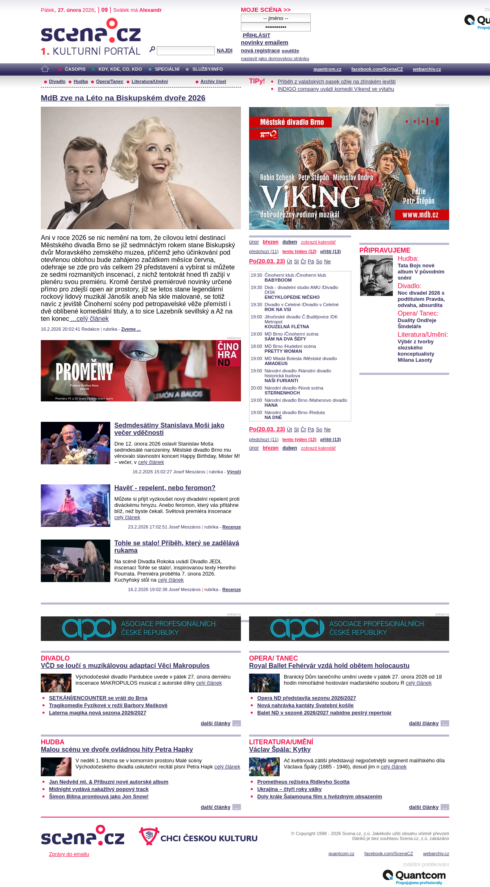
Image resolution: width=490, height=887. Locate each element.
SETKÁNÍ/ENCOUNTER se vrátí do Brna (98, 698)
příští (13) (330, 251)
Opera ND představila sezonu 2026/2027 (306, 698)
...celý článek (89, 318)
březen (270, 242)
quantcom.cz (327, 69)
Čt (303, 261)
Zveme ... (131, 329)
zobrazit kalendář (318, 242)
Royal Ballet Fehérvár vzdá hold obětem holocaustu (329, 665)
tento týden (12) (299, 251)
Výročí (234, 471)
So (319, 261)
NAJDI (224, 50)
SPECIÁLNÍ (167, 69)
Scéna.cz (55, 21)
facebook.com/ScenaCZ (377, 69)
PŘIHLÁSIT (256, 35)
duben (290, 242)
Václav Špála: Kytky (280, 749)
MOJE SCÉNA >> (266, 9)
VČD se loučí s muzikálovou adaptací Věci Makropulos (125, 665)
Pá (311, 261)
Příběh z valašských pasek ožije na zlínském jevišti (337, 81)
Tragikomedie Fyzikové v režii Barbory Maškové (108, 705)
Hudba (81, 81)
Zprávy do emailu (69, 854)
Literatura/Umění (149, 81)
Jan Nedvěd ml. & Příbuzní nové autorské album (108, 782)
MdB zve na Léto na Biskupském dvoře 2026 (123, 98)
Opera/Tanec (109, 81)
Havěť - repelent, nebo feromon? (165, 487)
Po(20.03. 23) (267, 261)
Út (289, 261)
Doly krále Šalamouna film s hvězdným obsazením (319, 796)
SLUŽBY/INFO (207, 69)
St (296, 261)
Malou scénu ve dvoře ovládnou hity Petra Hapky (117, 749)
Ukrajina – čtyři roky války (289, 789)
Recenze (232, 526)
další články (216, 723)
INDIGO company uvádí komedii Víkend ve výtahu (336, 89)
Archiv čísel (213, 81)
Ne (327, 261)
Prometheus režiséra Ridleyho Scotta (303, 782)
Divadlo (57, 81)
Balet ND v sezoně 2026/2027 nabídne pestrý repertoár (324, 713)
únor (254, 242)
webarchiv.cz (427, 69)
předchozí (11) (263, 251)
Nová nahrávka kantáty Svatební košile (305, 705)
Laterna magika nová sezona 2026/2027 (97, 713)
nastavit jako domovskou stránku (275, 58)
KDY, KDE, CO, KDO (120, 69)
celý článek (151, 462)
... (236, 723)
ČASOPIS (75, 69)
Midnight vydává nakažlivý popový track (99, 789)
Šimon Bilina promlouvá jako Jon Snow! (99, 796)
